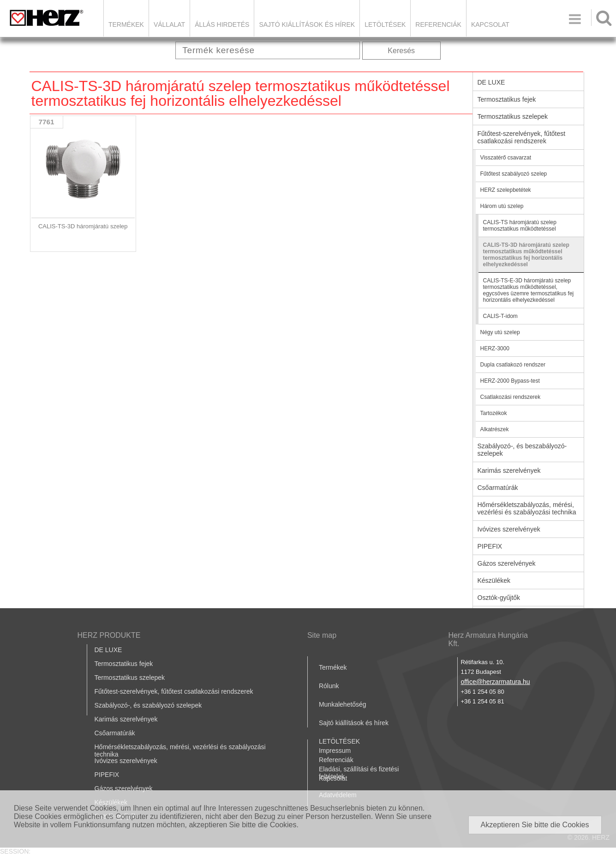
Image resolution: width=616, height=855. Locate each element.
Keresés (401, 51)
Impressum (335, 750)
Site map (321, 635)
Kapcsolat (490, 24)
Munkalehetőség (342, 704)
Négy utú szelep (500, 332)
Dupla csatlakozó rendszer (512, 364)
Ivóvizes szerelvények (509, 529)
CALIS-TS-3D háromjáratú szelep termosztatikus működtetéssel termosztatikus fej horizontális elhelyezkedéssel (526, 255)
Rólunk (329, 686)
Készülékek (494, 580)
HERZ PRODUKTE (109, 635)
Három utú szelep (502, 206)
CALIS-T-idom (500, 316)
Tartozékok (493, 413)
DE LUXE (491, 82)
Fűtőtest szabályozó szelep (513, 174)
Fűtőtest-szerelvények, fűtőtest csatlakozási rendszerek (522, 137)
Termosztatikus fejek (507, 99)
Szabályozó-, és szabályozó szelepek (148, 705)
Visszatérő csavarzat (506, 157)
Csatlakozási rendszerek (510, 397)
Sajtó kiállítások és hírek (307, 24)
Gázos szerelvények (507, 563)
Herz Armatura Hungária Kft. (488, 639)
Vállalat (169, 24)
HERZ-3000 (494, 348)
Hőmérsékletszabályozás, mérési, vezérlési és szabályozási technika (527, 508)
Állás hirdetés (222, 24)
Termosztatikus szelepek (513, 116)
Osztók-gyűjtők (499, 597)
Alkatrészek (494, 429)
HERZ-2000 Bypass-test (510, 381)
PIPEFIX (490, 546)
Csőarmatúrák (498, 487)
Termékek (126, 24)
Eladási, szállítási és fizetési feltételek (359, 772)
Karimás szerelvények (509, 470)
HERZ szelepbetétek (505, 190)
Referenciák (438, 24)
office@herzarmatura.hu (495, 681)
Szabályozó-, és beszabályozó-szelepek (522, 449)
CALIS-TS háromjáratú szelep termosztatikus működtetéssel (519, 225)
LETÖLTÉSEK (385, 24)
